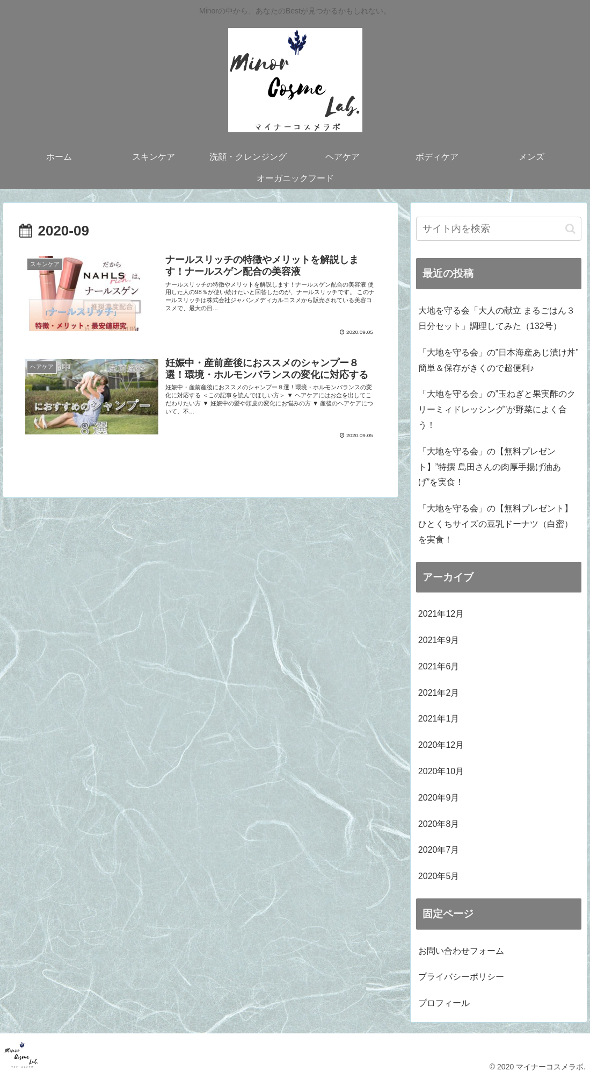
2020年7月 (439, 849)
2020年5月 (439, 876)
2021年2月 (439, 692)
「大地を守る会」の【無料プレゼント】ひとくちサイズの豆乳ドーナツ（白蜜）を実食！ (495, 524)
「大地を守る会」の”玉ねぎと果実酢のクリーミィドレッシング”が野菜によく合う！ (497, 409)
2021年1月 (439, 718)
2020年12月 (441, 744)
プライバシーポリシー (461, 976)
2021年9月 (439, 640)
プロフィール (444, 1003)
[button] (570, 229)
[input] (498, 229)
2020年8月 (439, 824)
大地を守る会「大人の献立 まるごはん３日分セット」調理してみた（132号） (496, 318)
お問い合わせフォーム (461, 950)
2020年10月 (441, 771)
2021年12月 (441, 613)
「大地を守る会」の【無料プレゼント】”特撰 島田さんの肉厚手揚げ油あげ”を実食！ (489, 467)
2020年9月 (439, 797)
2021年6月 (439, 666)
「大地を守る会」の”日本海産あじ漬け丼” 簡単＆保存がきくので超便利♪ (498, 360)
